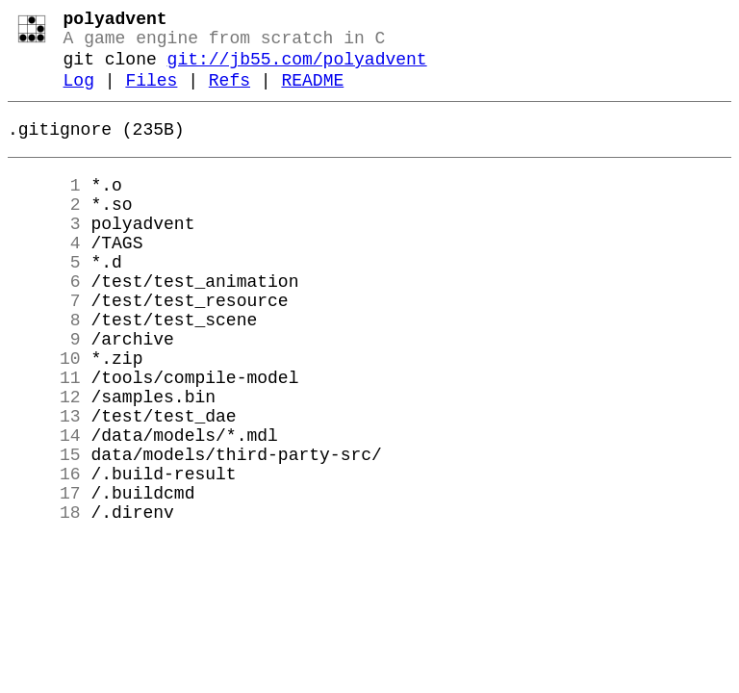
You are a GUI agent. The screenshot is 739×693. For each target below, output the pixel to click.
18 (44, 599)
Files (151, 94)
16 (44, 553)
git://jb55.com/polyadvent (297, 69)
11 (44, 437)
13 (44, 484)
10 (44, 414)
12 (44, 461)
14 (44, 507)
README (312, 94)
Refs (229, 94)
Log (79, 94)
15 (44, 530)
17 (44, 576)
